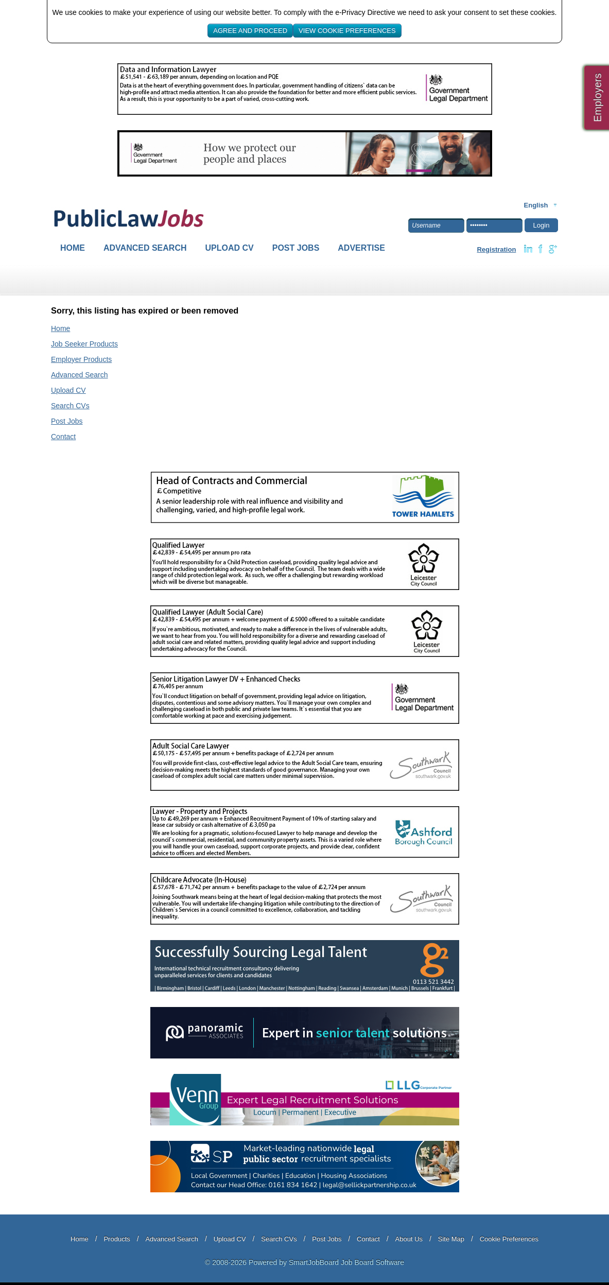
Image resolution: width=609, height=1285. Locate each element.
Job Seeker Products (84, 344)
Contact (63, 436)
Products (116, 1239)
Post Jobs (296, 248)
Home (72, 248)
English (536, 205)
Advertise (361, 248)
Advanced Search (145, 248)
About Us (409, 1239)
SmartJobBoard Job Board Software (346, 1262)
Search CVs (70, 406)
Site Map (451, 1239)
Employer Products (81, 359)
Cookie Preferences (509, 1239)
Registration (496, 249)
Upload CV (229, 248)
